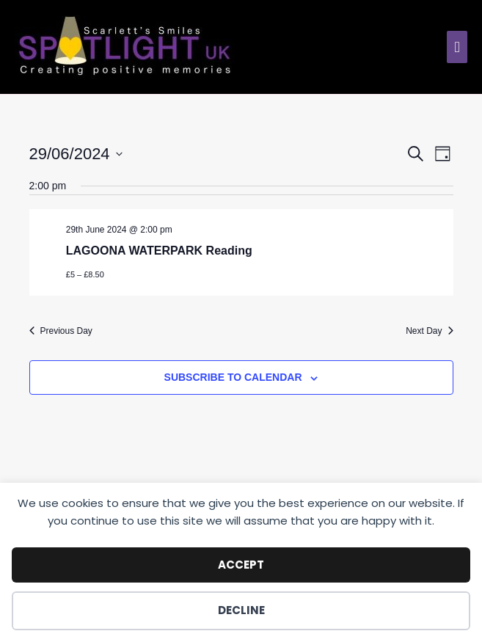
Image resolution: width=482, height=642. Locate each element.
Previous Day (60, 331)
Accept (241, 564)
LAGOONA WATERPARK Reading (159, 250)
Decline (241, 610)
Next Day (429, 331)
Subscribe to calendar (233, 377)
